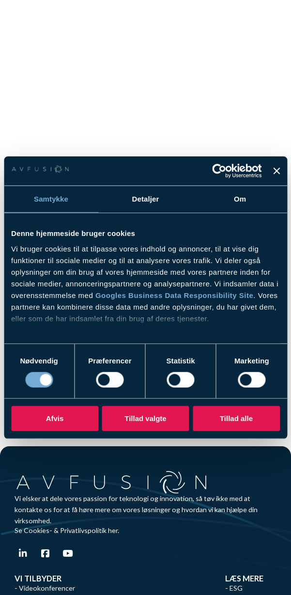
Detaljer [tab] (145, 199)
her (113, 530)
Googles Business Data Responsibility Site (174, 295)
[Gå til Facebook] (45, 553)
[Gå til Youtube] (67, 553)
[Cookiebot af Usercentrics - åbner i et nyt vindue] (219, 171)
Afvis (55, 418)
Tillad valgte (145, 418)
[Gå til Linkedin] (23, 553)
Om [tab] (240, 199)
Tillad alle (236, 418)
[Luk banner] (276, 171)
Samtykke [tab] (51, 199)
